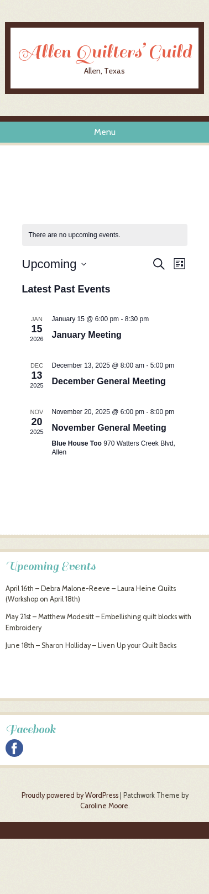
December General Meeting (109, 381)
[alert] (75, 235)
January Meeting (87, 334)
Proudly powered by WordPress (70, 795)
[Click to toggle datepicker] (54, 264)
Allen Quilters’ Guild (104, 52)
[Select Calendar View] (179, 264)
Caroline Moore (104, 806)
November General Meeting (109, 427)
